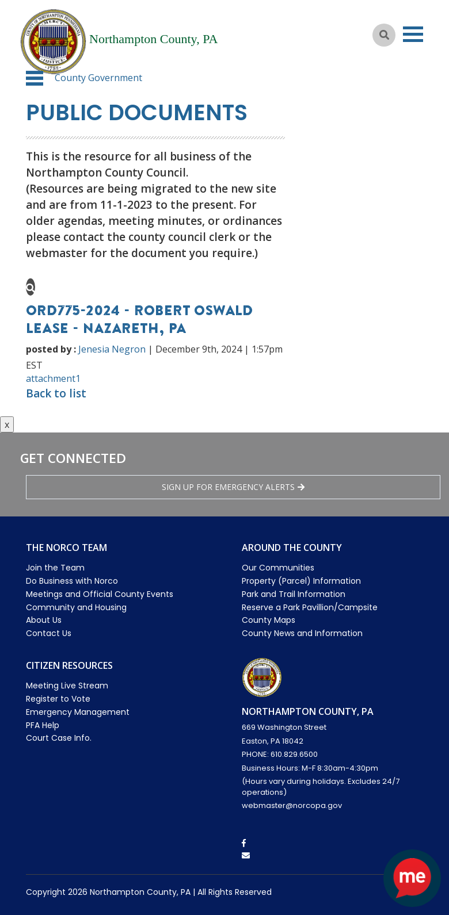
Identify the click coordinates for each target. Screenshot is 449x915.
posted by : (51, 349)
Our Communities (278, 567)
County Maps (268, 620)
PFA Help (42, 725)
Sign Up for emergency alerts (233, 486)
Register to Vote (58, 699)
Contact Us (48, 633)
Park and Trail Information (293, 594)
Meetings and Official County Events (99, 594)
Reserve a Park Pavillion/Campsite (310, 607)
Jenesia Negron (112, 349)
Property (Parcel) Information (301, 581)
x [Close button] (7, 424)
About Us (44, 620)
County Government (98, 77)
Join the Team (55, 567)
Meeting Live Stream (67, 685)
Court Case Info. (59, 738)
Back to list (56, 393)
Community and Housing (76, 607)
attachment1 (53, 378)
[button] (34, 78)
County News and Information (302, 633)
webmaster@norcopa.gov (292, 805)
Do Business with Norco (72, 581)
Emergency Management (78, 712)
